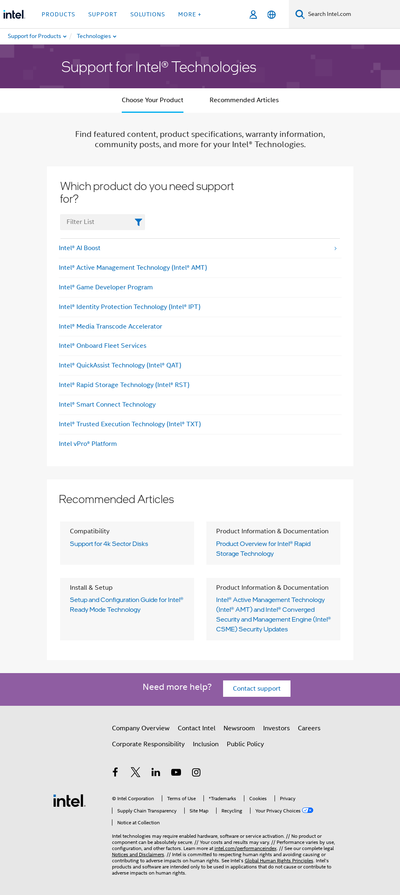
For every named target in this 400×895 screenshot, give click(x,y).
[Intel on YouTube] (176, 773)
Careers (309, 728)
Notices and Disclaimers (138, 854)
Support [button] (102, 14)
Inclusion (206, 744)
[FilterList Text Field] (102, 222)
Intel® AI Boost (80, 248)
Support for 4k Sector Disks (109, 543)
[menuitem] (117, 36)
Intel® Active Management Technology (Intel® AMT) (133, 268)
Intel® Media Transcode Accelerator (110, 326)
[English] (271, 14)
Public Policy (245, 744)
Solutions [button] (147, 14)
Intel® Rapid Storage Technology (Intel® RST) (124, 385)
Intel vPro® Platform (88, 444)
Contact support (257, 689)
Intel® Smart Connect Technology (107, 405)
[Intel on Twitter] (136, 773)
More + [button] (189, 14)
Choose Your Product (152, 100)
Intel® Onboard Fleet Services (102, 346)
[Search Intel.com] (352, 14)
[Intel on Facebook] (116, 773)
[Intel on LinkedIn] (156, 773)
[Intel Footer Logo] (69, 800)
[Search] (300, 14)
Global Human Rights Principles (279, 860)
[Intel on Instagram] (196, 773)
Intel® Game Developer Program (106, 287)
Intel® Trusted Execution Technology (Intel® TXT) (130, 424)
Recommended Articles (244, 100)
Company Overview (141, 728)
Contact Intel (196, 728)
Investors (276, 728)
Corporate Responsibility (148, 744)
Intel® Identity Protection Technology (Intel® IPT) (130, 307)
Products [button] (58, 14)
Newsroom (239, 728)
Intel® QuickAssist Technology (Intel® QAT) (120, 365)
